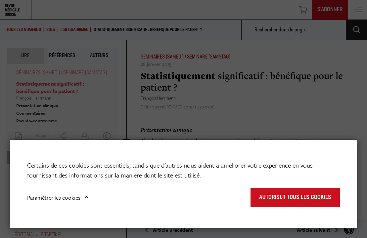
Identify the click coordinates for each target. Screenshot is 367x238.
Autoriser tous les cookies (295, 197)
